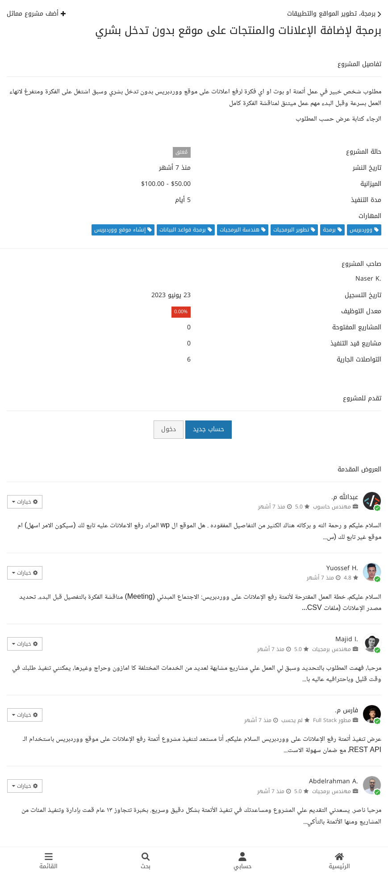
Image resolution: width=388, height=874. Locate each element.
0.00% (181, 311)
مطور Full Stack (332, 720)
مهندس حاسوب (332, 507)
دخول (168, 429)
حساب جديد (208, 429)
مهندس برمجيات (331, 649)
